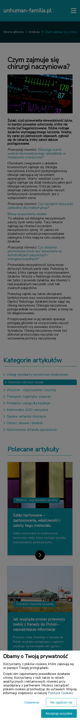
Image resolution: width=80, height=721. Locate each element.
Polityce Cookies (60, 693)
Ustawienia (31, 702)
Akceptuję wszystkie (59, 713)
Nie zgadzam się (61, 702)
